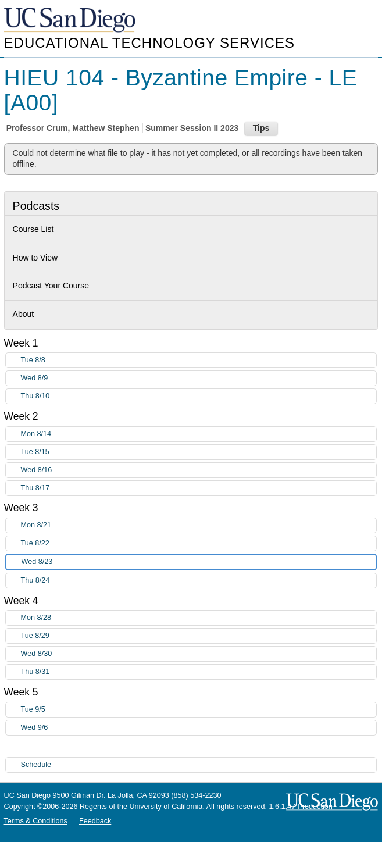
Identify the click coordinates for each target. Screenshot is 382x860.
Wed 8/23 (199, 562)
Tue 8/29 (199, 636)
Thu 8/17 (199, 488)
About (23, 314)
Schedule (36, 765)
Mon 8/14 (199, 434)
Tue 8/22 (199, 543)
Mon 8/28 (199, 618)
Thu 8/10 (199, 396)
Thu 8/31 (199, 672)
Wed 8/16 (199, 470)
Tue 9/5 (199, 709)
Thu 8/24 (199, 580)
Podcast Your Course (51, 285)
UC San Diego (71, 20)
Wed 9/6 (199, 727)
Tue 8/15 (199, 452)
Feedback (95, 821)
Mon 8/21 (199, 525)
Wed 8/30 (199, 654)
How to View (35, 257)
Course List (33, 229)
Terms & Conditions (35, 821)
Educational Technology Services (149, 43)
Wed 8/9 (199, 378)
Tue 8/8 (199, 360)
